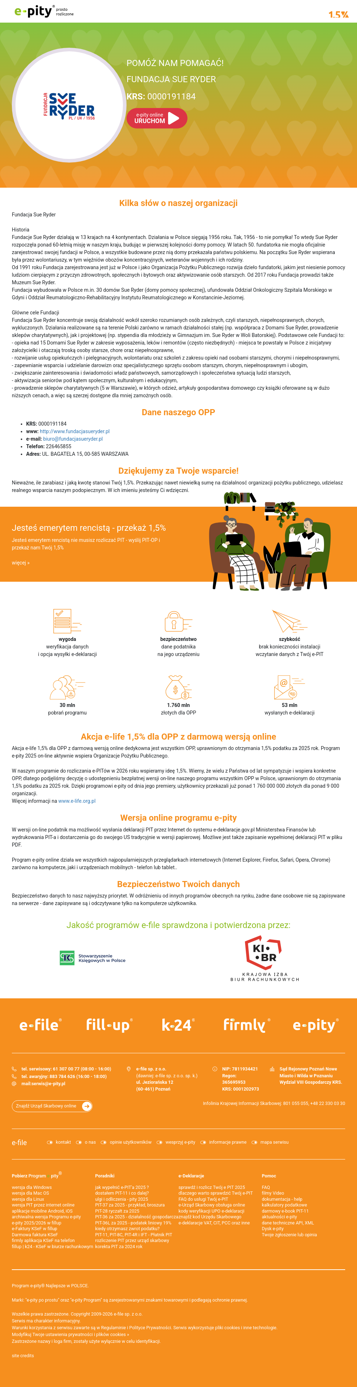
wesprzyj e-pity (180, 1142)
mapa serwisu (275, 1142)
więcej (19, 563)
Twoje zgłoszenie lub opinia (289, 1234)
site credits (23, 1355)
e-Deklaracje (191, 1176)
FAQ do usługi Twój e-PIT (203, 1199)
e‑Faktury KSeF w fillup (34, 1228)
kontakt (63, 1142)
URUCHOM (149, 118)
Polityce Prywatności (150, 1327)
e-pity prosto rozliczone (44, 11)
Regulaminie (113, 1327)
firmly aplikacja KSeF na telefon (43, 1240)
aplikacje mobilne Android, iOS (42, 1211)
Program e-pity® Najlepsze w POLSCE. (50, 1285)
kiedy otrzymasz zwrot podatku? (127, 1228)
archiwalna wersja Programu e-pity (46, 1216)
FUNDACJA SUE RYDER (171, 79)
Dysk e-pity (273, 1228)
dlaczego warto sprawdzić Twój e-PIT (215, 1193)
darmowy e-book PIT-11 (285, 1211)
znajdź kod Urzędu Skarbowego (209, 1216)
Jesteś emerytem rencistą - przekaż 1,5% (89, 528)
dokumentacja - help (282, 1199)
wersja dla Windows (32, 1187)
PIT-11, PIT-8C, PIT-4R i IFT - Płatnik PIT (133, 1234)
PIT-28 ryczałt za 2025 (117, 1211)
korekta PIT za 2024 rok (119, 1246)
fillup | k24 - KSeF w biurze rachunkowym (52, 1246)
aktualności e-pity (279, 1216)
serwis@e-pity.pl (48, 1083)
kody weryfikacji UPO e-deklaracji (211, 1211)
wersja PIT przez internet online (43, 1205)
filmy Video (273, 1193)
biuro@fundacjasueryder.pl (73, 439)
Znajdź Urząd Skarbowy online (46, 1106)
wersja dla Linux (28, 1199)
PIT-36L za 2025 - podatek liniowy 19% (133, 1223)
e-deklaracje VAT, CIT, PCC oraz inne (214, 1223)
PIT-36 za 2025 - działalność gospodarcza (136, 1216)
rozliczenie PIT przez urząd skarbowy (132, 1240)
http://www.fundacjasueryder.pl (75, 431)
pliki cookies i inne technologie (245, 1327)
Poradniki (105, 1176)
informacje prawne (228, 1142)
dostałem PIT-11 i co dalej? (122, 1193)
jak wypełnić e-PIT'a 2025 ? (122, 1187)
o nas (90, 1142)
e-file (19, 1143)
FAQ (266, 1187)
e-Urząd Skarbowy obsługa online (211, 1205)
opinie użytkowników (130, 1142)
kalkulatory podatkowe (284, 1205)
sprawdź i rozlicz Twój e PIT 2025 (211, 1187)
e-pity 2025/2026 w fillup (36, 1223)
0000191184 (161, 97)
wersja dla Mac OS (30, 1193)
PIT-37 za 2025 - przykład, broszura (130, 1205)
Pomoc (269, 1176)
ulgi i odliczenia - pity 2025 (121, 1199)
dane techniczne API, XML (288, 1223)
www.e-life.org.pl (77, 801)
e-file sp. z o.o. (128, 1314)
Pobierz (37, 1174)
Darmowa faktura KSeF (35, 1234)
